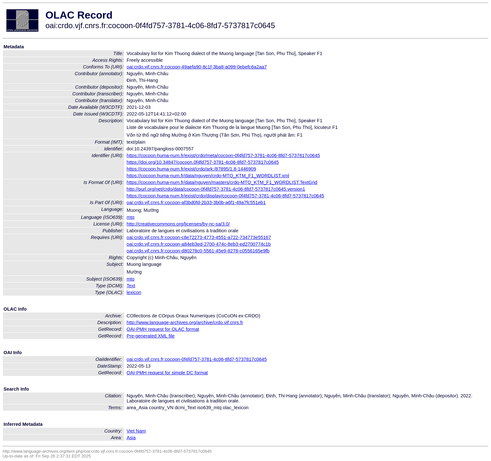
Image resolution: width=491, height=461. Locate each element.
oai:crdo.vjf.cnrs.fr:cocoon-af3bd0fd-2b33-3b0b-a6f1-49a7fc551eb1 (196, 202)
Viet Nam (136, 430)
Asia (131, 437)
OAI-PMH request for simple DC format (167, 372)
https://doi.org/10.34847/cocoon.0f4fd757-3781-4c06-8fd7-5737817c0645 (203, 162)
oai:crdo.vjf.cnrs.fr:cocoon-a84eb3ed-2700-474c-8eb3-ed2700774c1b (199, 244)
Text (131, 285)
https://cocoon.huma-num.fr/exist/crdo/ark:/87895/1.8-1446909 (191, 168)
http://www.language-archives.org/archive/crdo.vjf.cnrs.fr (185, 322)
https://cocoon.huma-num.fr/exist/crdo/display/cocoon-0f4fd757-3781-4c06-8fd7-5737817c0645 (225, 195)
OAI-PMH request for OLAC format (163, 329)
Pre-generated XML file (151, 335)
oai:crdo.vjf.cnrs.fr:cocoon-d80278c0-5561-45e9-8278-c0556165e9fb (198, 250)
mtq (130, 217)
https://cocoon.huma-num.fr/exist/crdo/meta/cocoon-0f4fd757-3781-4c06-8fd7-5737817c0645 (223, 155)
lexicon (134, 292)
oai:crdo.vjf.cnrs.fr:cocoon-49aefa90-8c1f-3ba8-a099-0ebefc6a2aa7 (197, 66)
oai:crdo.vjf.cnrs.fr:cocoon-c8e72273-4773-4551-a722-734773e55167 (199, 237)
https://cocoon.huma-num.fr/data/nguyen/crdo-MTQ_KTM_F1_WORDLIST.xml (208, 175)
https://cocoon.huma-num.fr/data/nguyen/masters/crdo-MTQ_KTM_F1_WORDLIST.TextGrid (222, 182)
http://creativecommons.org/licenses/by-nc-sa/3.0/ (178, 224)
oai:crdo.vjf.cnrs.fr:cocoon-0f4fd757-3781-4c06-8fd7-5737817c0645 (197, 359)
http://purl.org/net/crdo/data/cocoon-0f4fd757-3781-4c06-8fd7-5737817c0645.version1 (216, 189)
